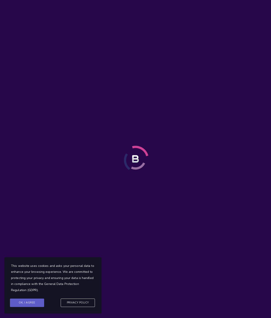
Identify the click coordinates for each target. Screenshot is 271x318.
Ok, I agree (27, 302)
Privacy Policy (78, 302)
